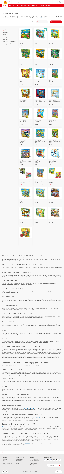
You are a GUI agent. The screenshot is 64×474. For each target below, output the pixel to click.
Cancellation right (19, 460)
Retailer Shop (37, 471)
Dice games (5, 34)
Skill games (5, 36)
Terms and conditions (34, 459)
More (42, 8)
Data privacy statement (34, 460)
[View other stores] (9, 3)
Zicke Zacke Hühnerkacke (29, 408)
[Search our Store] (29, 3)
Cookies (31, 471)
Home (3, 11)
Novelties (33, 8)
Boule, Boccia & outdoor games (9, 41)
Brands (10, 8)
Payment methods (33, 463)
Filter (56, 21)
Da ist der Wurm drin (35, 417)
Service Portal (54, 465)
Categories (5, 8)
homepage (27, 443)
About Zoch (47, 8)
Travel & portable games (7, 43)
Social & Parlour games (7, 37)
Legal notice (25, 471)
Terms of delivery (33, 461)
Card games (5, 32)
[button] (55, 3)
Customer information (20, 459)
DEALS (15, 8)
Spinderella (4, 426)
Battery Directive (33, 464)
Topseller (38, 8)
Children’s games (6, 30)
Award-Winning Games (24, 8)
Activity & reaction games (8, 44)
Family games (5, 29)
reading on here (42, 17)
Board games (5, 39)
